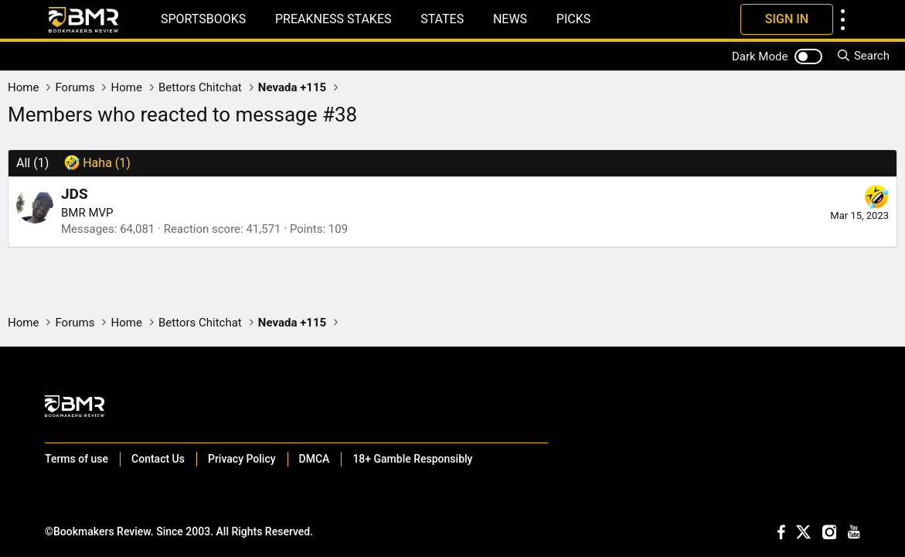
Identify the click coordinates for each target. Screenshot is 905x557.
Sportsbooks (203, 19)
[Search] (862, 56)
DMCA (314, 459)
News (510, 19)
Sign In (786, 19)
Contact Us (158, 459)
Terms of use (76, 459)
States (442, 19)
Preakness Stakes (333, 19)
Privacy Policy (242, 459)
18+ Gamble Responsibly (412, 459)
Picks (573, 19)
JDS (74, 194)
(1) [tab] (32, 162)
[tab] (97, 163)
